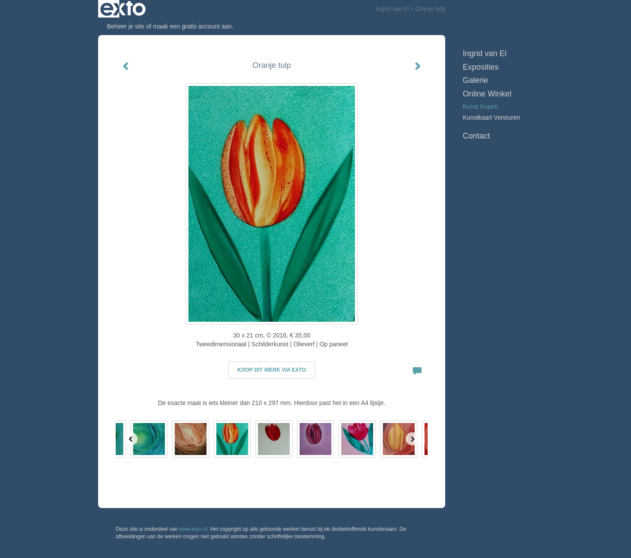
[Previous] (131, 438)
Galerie (475, 80)
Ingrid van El (393, 8)
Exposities (481, 67)
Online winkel (487, 93)
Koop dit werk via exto (272, 370)
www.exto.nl (193, 529)
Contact (476, 136)
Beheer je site (126, 26)
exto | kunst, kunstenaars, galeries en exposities (123, 9)
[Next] (412, 438)
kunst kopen (480, 106)
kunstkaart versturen (491, 117)
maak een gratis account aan (192, 26)
